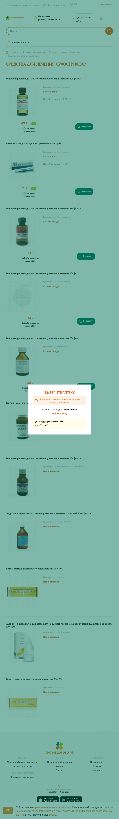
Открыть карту (59, 413)
